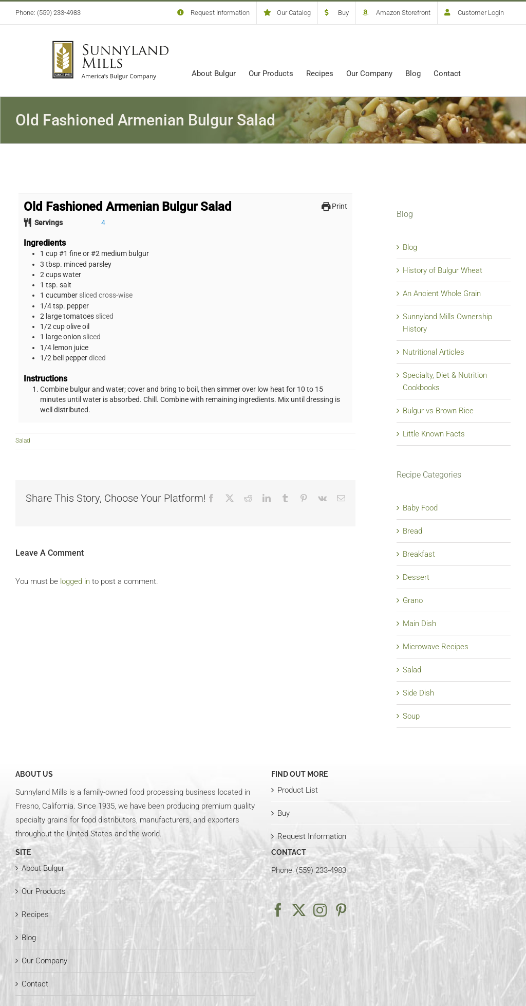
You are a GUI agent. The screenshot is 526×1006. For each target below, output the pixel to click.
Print (335, 206)
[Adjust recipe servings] (103, 222)
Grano (413, 600)
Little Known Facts (434, 433)
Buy (283, 813)
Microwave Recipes (435, 646)
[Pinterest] (341, 910)
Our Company (44, 960)
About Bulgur (43, 868)
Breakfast (419, 554)
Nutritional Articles (433, 352)
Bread (412, 531)
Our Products (44, 891)
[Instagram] (320, 910)
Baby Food (420, 508)
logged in (75, 581)
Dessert (416, 577)
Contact (35, 984)
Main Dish (419, 623)
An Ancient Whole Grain (442, 293)
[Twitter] (299, 910)
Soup (411, 716)
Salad (22, 440)
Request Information (311, 836)
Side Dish (418, 693)
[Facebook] (278, 910)
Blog (410, 247)
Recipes (35, 914)
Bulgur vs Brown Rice (438, 410)
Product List (297, 790)
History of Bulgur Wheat (442, 270)
